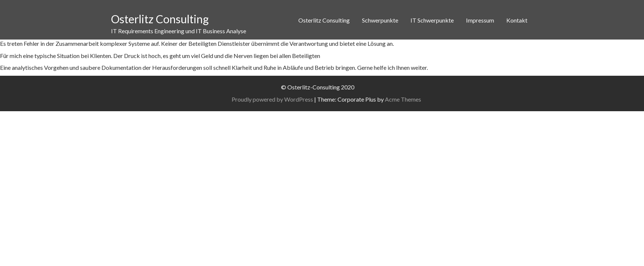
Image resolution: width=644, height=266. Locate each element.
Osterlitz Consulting (160, 18)
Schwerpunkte (380, 20)
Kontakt (516, 20)
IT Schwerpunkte (432, 20)
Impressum (480, 20)
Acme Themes (418, 99)
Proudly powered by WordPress (287, 99)
